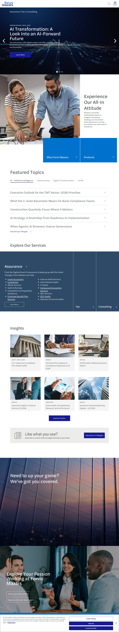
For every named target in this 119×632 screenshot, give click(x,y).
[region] (59, 623)
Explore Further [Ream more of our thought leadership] (59, 418)
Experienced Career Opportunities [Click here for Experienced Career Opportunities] (21, 600)
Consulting (107, 306)
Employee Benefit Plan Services (18, 298)
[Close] (116, 623)
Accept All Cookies (91, 628)
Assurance (16, 266)
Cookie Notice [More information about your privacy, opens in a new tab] (11, 623)
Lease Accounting (16, 279)
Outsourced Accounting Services (51, 289)
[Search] (109, 4)
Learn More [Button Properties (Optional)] (14, 304)
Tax (85, 306)
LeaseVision (13, 282)
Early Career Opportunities (18, 594)
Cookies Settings (91, 619)
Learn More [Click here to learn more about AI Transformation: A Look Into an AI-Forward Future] (20, 55)
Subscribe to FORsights (94, 435)
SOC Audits (45, 296)
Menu (115, 4)
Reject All (91, 623)
